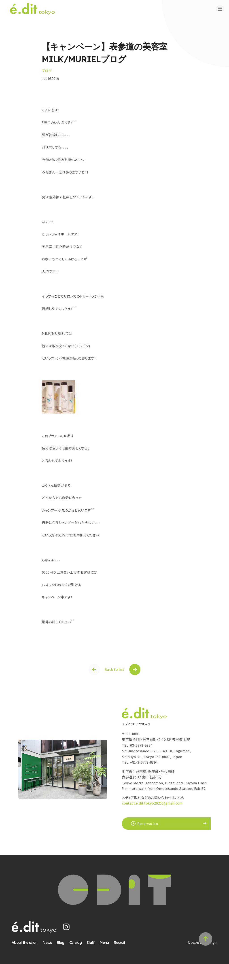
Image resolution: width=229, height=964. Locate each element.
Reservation (144, 823)
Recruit (119, 942)
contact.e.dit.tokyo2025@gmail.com (152, 803)
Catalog (75, 942)
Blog (60, 942)
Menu (104, 942)
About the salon (24, 942)
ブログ (47, 70)
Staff (90, 942)
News (47, 942)
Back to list (114, 669)
